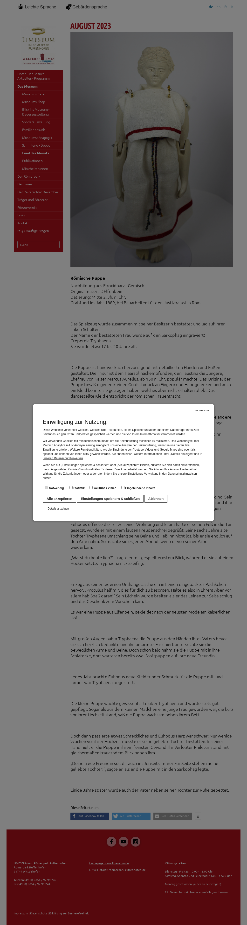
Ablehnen (156, 499)
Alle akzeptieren (59, 499)
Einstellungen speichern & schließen (110, 499)
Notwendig (54, 488)
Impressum (202, 410)
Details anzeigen (58, 508)
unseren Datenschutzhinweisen (63, 458)
